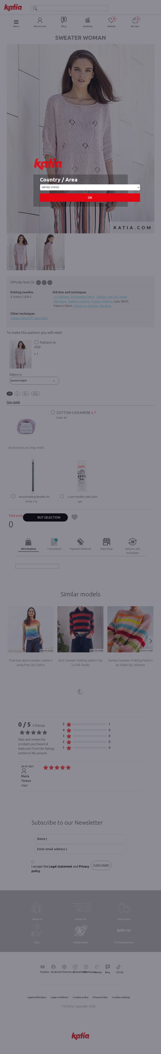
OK (90, 197)
